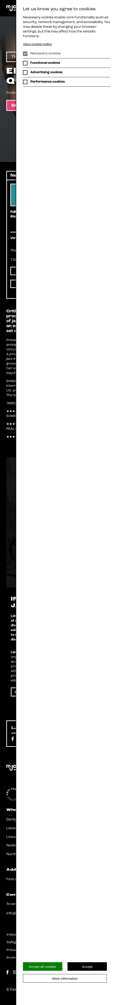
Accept (87, 966)
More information (65, 978)
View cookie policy (37, 44)
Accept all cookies (42, 966)
